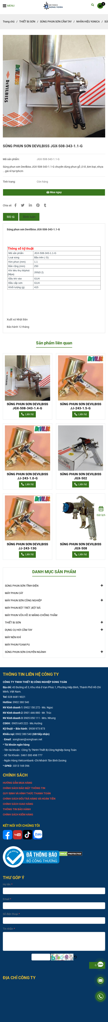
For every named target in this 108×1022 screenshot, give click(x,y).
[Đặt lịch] (101, 511)
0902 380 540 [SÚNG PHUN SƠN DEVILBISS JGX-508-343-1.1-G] (21, 702)
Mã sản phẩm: (11, 159)
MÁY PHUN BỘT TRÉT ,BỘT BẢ (23, 607)
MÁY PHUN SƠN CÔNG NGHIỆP (23, 600)
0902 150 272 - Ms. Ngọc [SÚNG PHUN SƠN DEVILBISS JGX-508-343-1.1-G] (38, 707)
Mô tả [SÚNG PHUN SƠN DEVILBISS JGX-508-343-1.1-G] (11, 217)
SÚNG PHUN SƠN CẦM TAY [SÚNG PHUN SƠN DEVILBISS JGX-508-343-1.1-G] (56, 21)
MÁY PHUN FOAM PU (17, 644)
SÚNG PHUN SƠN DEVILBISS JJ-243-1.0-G (27, 476)
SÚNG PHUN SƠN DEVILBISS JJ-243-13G (27, 546)
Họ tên (7, 884)
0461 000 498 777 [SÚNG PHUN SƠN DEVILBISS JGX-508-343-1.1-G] (31, 755)
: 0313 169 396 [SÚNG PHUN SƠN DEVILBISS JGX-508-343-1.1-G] (20, 765)
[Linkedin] (30, 205)
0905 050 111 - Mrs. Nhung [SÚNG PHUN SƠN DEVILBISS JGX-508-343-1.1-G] (40, 718)
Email (6, 899)
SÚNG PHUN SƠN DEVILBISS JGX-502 (80, 476)
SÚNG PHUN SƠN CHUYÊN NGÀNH (25, 652)
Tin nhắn (8, 928)
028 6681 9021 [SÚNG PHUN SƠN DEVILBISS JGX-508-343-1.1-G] (16, 697)
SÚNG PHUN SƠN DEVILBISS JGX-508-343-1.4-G (27, 406)
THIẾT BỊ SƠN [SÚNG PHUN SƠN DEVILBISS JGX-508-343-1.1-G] (27, 21)
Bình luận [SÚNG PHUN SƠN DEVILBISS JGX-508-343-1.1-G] (29, 217)
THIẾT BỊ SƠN (13, 622)
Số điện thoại (10, 914)
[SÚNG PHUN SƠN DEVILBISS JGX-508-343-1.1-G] (54, 6)
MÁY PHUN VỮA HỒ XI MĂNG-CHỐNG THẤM (31, 615)
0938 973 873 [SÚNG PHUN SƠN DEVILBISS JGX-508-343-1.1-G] (36, 728)
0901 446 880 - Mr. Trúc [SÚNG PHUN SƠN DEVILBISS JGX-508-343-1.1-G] (37, 712)
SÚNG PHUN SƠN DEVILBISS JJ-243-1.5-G (80, 406)
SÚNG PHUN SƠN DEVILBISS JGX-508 (80, 546)
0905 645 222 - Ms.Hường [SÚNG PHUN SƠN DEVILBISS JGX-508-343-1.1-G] (26, 723)
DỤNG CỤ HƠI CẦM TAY (18, 629)
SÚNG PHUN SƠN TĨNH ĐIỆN (21, 585)
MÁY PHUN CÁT (14, 593)
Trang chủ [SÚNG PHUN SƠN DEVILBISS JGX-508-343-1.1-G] (9, 21)
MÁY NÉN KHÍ (13, 637)
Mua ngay (54, 192)
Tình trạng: (9, 181)
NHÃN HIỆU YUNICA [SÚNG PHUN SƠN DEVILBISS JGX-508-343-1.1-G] (88, 21)
